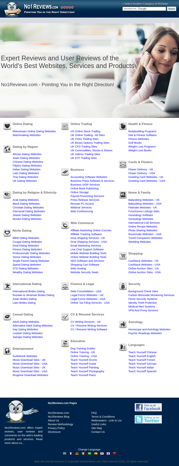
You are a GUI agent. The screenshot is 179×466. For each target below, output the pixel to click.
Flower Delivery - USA (141, 173)
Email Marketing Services (86, 245)
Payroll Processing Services (87, 196)
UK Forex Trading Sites (85, 138)
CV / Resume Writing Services (89, 325)
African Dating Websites (27, 154)
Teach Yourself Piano (83, 375)
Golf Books (135, 142)
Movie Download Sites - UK (29, 359)
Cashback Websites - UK (143, 260)
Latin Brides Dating (24, 302)
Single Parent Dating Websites (31, 260)
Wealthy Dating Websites (28, 272)
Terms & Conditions (103, 416)
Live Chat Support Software (87, 249)
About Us (53, 420)
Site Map (96, 428)
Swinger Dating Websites (28, 336)
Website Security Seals (84, 272)
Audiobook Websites (25, 356)
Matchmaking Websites (27, 135)
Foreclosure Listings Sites (143, 211)
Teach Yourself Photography (87, 371)
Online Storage (80, 192)
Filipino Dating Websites (27, 165)
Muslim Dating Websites (27, 218)
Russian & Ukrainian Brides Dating (33, 295)
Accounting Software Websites (89, 176)
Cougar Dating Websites (27, 241)
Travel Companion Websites (145, 237)
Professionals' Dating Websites (31, 253)
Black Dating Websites (26, 203)
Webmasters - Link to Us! (106, 420)
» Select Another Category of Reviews (145, 3)
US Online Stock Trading (85, 131)
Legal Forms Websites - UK (87, 295)
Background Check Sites (143, 291)
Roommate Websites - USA (144, 234)
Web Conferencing (82, 211)
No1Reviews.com (58, 412)
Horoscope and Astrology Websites (149, 329)
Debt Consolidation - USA (86, 291)
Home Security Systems (142, 298)
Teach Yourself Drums (84, 359)
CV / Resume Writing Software (89, 329)
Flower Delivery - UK (140, 169)
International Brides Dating (29, 291)
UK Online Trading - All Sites (88, 135)
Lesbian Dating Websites (28, 333)
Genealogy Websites (140, 218)
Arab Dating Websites (26, 199)
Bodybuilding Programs (142, 131)
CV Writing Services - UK (86, 321)
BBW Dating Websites (26, 237)
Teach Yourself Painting (85, 367)
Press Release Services (85, 199)
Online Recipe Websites (142, 226)
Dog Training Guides (83, 348)
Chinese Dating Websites (28, 161)
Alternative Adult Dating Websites (33, 325)
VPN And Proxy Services (143, 310)
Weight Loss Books (140, 150)
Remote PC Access (82, 203)
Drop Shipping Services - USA (89, 241)
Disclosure (54, 431)
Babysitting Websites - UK (144, 199)
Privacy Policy (56, 428)
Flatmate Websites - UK (142, 207)
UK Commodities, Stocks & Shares (91, 150)
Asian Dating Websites (26, 157)
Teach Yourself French (141, 359)
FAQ (94, 412)
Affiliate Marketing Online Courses (91, 230)
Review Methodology (60, 424)
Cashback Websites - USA (144, 264)
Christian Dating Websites (28, 207)
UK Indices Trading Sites (85, 154)
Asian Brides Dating (25, 298)
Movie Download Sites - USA (30, 363)
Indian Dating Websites (27, 169)
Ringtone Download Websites (30, 375)
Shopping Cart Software (85, 264)
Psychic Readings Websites (145, 333)
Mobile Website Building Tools (88, 253)
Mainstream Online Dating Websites (34, 131)
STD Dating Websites (26, 268)
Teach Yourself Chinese (142, 352)
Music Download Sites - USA (30, 371)
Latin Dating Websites (26, 173)
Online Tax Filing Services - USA (90, 302)
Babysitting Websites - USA (144, 203)
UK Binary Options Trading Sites (90, 142)
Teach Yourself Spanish (142, 371)
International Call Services (144, 222)
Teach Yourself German (142, 363)
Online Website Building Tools (88, 256)
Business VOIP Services (85, 184)
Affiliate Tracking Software (86, 234)
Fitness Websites (138, 138)
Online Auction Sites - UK (143, 268)
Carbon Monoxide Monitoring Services (151, 295)
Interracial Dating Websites (29, 211)
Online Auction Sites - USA (144, 272)
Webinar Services (81, 207)
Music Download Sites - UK (29, 367)
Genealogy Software (140, 215)
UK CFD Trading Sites (84, 146)
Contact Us (98, 431)
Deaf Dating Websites (26, 245)
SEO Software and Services (87, 260)
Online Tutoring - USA (84, 356)
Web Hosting (78, 268)
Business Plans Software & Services (92, 180)
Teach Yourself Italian (141, 367)
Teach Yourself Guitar (83, 363)
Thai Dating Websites (25, 176)
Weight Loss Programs (142, 146)
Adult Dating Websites (26, 321)
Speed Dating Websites (27, 264)
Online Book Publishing (85, 188)
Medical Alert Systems (141, 306)
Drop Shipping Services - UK (88, 237)
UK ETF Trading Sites (84, 157)
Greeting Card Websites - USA (146, 180)
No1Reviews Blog (58, 416)
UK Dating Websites (25, 180)
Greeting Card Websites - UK (145, 176)
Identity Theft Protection (142, 302)
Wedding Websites (139, 241)
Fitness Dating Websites (27, 249)
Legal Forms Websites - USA (88, 298)
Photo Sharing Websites (142, 230)
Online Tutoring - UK (83, 352)
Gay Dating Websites (25, 329)
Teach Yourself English (142, 356)
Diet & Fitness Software (142, 135)
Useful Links (98, 424)
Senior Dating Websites (27, 256)
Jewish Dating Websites (27, 215)
